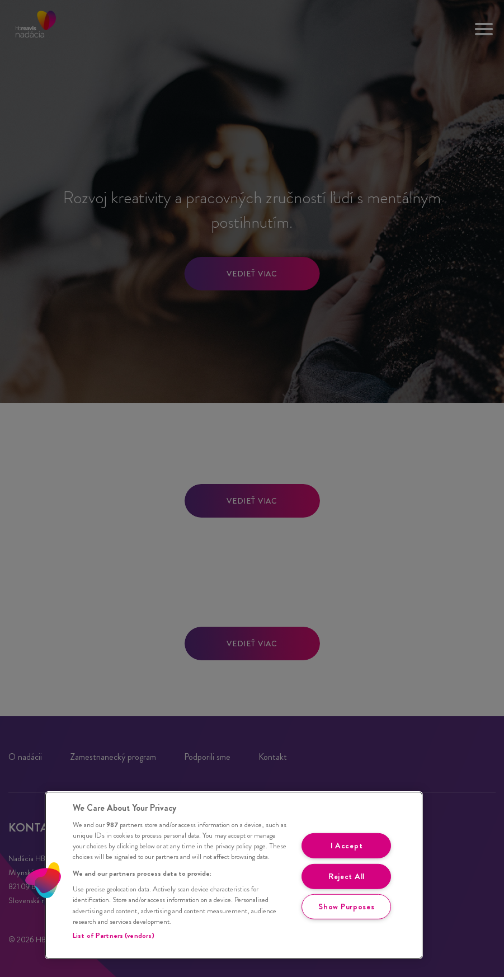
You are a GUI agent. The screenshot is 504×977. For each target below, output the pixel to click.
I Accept (347, 845)
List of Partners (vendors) (113, 935)
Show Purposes (346, 906)
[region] (234, 875)
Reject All (346, 875)
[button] (43, 880)
